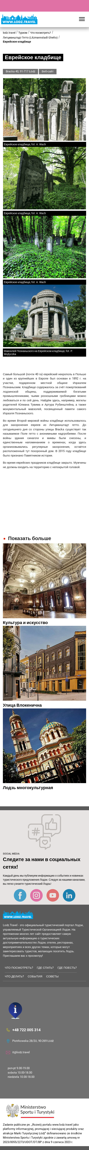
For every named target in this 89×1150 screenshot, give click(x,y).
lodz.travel (9, 32)
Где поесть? (67, 967)
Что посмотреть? (40, 32)
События (35, 976)
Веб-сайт (48, 71)
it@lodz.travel (21, 1052)
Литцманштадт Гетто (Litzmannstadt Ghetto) (30, 37)
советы (52, 976)
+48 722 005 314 (26, 1030)
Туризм (22, 32)
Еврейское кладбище (17, 41)
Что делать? (14, 976)
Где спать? (45, 967)
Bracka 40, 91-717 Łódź (20, 71)
